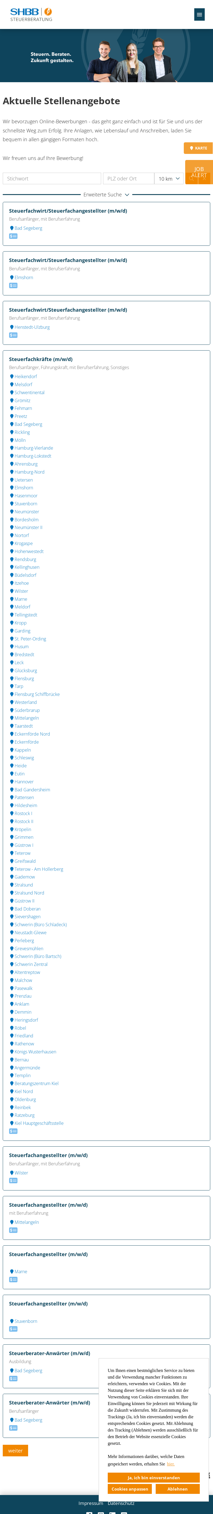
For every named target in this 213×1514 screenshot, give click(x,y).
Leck (16, 662)
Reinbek (20, 1107)
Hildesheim (23, 805)
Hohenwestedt (26, 551)
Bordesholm (24, 520)
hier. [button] (171, 1464)
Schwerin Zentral (28, 964)
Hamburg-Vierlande (31, 448)
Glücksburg (23, 670)
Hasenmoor (23, 496)
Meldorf (19, 607)
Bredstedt (21, 654)
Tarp (16, 686)
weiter (15, 1450)
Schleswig (21, 758)
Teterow (20, 853)
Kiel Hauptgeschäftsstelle (36, 1123)
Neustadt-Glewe (28, 933)
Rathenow (21, 1044)
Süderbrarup (24, 710)
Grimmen (21, 837)
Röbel (17, 1028)
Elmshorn (21, 277)
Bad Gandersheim (29, 790)
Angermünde (24, 1068)
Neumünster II (25, 527)
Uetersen (21, 480)
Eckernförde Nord (29, 734)
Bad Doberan (25, 909)
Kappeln (20, 750)
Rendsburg (22, 559)
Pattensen (21, 797)
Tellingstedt (23, 615)
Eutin (17, 774)
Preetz (18, 416)
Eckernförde (24, 742)
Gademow (22, 877)
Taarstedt (21, 726)
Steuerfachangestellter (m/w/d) (48, 1155)
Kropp (18, 623)
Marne (18, 599)
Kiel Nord (21, 1091)
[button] (106, 194)
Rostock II (21, 821)
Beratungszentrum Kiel (34, 1083)
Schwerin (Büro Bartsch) (35, 956)
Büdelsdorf (22, 575)
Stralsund (21, 885)
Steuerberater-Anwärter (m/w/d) (49, 1353)
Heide (18, 766)
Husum (19, 646)
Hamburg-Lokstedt (30, 456)
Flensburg (21, 678)
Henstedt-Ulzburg (29, 327)
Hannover (21, 782)
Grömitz (19, 400)
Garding (19, 631)
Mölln (17, 440)
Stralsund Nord (26, 893)
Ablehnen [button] (178, 1489)
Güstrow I (21, 845)
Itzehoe (19, 583)
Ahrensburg (23, 464)
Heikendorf (23, 376)
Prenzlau (20, 996)
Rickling (19, 432)
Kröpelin (20, 829)
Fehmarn (20, 408)
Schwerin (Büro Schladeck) (38, 925)
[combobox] (169, 178)
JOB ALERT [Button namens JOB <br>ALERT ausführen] (199, 172)
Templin (20, 1075)
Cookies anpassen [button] (130, 1489)
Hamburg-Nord (27, 472)
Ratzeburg (21, 1115)
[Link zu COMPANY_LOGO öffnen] (31, 14)
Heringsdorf (23, 1020)
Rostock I (20, 813)
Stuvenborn (23, 504)
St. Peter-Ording (27, 639)
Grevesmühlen (26, 949)
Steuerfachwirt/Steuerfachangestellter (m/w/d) (68, 210)
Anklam (19, 1004)
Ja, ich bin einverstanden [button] (154, 1477)
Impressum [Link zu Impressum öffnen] (91, 1503)
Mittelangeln (24, 718)
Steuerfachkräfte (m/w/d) (40, 359)
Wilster (18, 591)
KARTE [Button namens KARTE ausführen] (198, 148)
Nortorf (19, 535)
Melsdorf (20, 384)
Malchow (20, 980)
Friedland (21, 1036)
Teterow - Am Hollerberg (36, 869)
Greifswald (22, 861)
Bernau (19, 1060)
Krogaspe (21, 543)
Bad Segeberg (25, 228)
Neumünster (24, 512)
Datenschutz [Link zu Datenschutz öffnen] (121, 1503)
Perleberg (21, 941)
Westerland (23, 702)
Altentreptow (24, 972)
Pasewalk (21, 988)
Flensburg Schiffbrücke (34, 694)
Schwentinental (27, 392)
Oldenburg (22, 1099)
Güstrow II (21, 901)
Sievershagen (25, 917)
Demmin (20, 1012)
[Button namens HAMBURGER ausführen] (199, 14)
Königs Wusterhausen (32, 1052)
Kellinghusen (24, 567)
